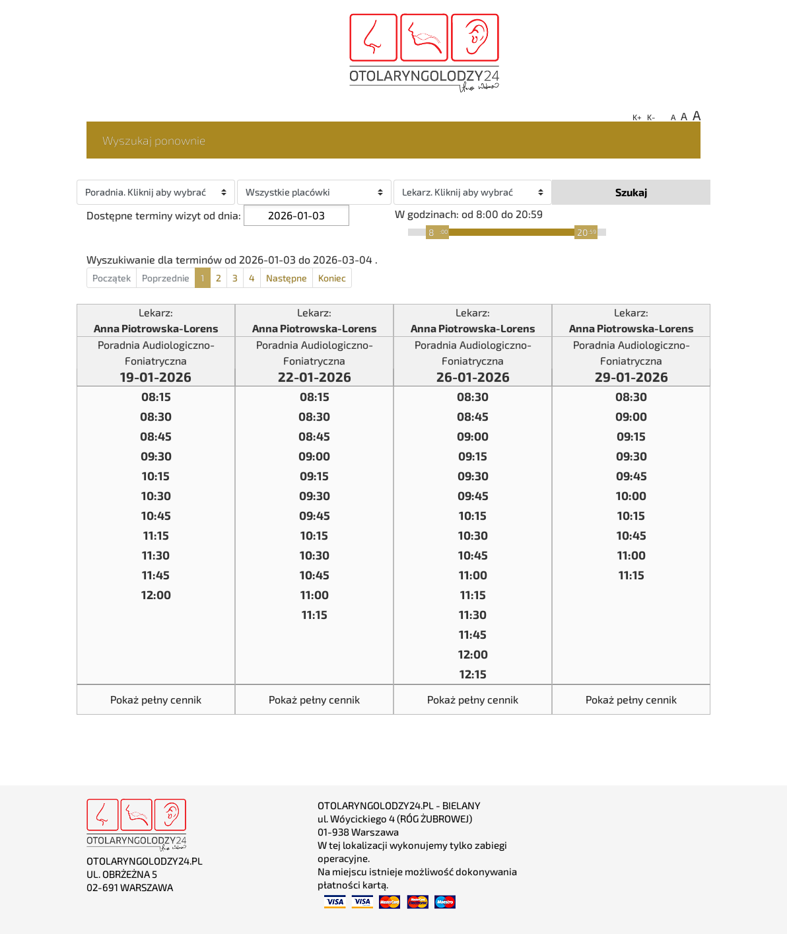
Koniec (332, 277)
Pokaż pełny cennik (155, 699)
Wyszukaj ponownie (154, 139)
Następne (286, 277)
